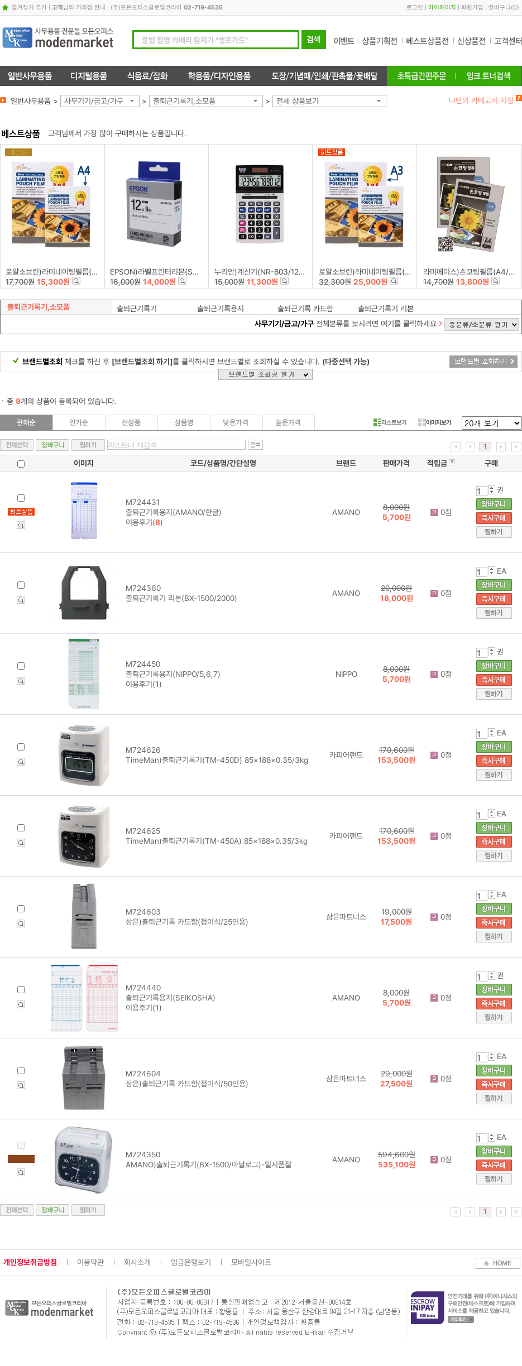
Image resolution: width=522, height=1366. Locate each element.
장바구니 (500, 7)
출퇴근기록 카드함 (305, 308)
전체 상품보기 (297, 101)
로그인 (414, 7)
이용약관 (90, 1262)
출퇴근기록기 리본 (386, 308)
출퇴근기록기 (137, 308)
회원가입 (472, 7)
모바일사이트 (251, 1262)
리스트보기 (389, 422)
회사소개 (137, 1262)
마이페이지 (442, 7)
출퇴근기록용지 (220, 308)
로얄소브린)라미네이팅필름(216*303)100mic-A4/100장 (95, 271)
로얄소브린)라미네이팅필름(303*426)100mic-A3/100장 (409, 271)
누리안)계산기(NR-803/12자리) (264, 271)
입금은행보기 (191, 1262)
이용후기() (144, 522)
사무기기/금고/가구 (93, 101)
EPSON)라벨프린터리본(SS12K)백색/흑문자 (180, 271)
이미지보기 (434, 422)
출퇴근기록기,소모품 (184, 101)
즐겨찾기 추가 (29, 7)
